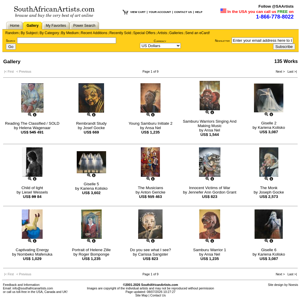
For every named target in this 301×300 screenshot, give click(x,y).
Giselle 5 (91, 184)
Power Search (84, 26)
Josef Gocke (94, 128)
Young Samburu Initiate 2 (150, 123)
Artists (162, 33)
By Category (49, 33)
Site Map (141, 295)
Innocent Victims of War (209, 188)
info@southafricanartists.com (33, 288)
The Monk (268, 188)
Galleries (176, 33)
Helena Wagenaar (35, 128)
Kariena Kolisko (271, 127)
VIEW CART (138, 12)
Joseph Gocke (271, 192)
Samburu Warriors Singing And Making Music (209, 123)
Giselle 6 (268, 250)
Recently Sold (120, 33)
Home (14, 26)
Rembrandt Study (91, 123)
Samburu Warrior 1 (209, 250)
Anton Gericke (153, 192)
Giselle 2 (268, 123)
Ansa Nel (153, 128)
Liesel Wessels (35, 192)
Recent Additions (94, 33)
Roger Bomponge (93, 254)
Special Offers (144, 33)
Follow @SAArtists (276, 6)
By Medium (70, 33)
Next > (281, 71)
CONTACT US (183, 12)
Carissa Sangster (153, 254)
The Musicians (150, 188)
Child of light (32, 188)
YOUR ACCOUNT (160, 12)
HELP (198, 12)
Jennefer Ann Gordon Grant (212, 192)
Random (12, 33)
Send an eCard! (197, 33)
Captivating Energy (32, 250)
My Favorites (56, 26)
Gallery (32, 26)
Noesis (293, 284)
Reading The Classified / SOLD (32, 123)
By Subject (29, 33)
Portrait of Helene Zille (91, 250)
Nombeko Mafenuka (34, 254)
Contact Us (158, 295)
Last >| (291, 71)
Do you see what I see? (150, 250)
